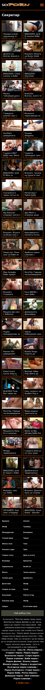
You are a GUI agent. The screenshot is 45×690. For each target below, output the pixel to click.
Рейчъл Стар (28, 595)
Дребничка (28, 578)
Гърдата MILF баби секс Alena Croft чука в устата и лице (11, 156)
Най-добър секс (22, 613)
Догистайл (6, 584)
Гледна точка (7, 555)
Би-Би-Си (27, 566)
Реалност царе (8, 549)
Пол (17, 619)
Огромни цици (8, 601)
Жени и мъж (7, 544)
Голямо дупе (7, 578)
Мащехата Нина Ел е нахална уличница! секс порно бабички (11, 434)
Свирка (5, 606)
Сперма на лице (8, 589)
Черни (26, 538)
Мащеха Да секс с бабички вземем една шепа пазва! (11, 315)
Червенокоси (7, 566)
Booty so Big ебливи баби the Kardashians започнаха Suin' (33, 434)
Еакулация (6, 595)
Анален (26, 521)
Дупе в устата (29, 555)
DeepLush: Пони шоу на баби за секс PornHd (11, 254)
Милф (4, 526)
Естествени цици (30, 606)
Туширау (27, 526)
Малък (5, 572)
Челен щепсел (29, 572)
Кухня (25, 589)
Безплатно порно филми (16, 622)
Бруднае (5, 521)
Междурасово (8, 532)
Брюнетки (27, 561)
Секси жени (23, 633)
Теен (25, 544)
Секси (40, 630)
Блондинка (28, 532)
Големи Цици (7, 538)
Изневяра (6, 561)
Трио (25, 549)
